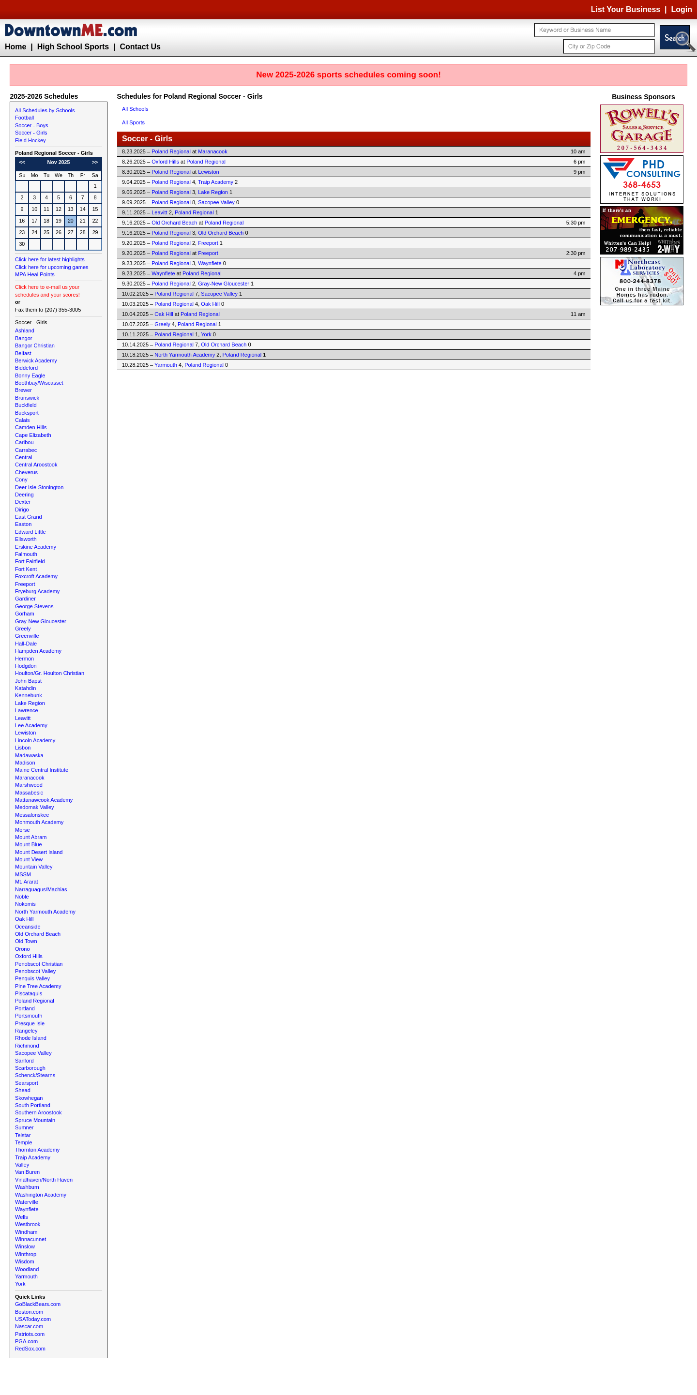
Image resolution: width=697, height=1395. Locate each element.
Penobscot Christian (38, 964)
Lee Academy (31, 725)
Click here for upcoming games (52, 267)
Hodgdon (26, 666)
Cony (21, 479)
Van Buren (27, 1172)
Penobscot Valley (35, 971)
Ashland (24, 330)
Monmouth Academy (39, 822)
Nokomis (25, 904)
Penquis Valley (32, 978)
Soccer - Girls (31, 132)
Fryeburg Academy (37, 591)
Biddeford (26, 368)
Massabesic (29, 792)
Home (15, 47)
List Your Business (625, 9)
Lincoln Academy (35, 740)
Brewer (23, 390)
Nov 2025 (58, 162)
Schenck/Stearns (35, 1075)
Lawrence (26, 710)
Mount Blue (28, 844)
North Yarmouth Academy (45, 912)
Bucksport (27, 413)
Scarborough (30, 1068)
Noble (22, 897)
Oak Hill (24, 919)
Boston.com (29, 1312)
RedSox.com (30, 1348)
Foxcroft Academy (36, 576)
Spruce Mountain (35, 1120)
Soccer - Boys (31, 125)
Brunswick (27, 398)
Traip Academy (32, 1157)
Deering (24, 494)
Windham (26, 1232)
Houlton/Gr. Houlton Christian (49, 673)
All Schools (135, 109)
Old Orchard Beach (38, 934)
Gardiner (25, 598)
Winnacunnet (30, 1239)
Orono (22, 949)
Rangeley (26, 1031)
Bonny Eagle (30, 375)
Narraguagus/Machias (41, 889)
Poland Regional (34, 1001)
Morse (22, 830)
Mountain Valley (33, 867)
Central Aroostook (36, 464)
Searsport (26, 1083)
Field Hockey (30, 140)
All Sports (133, 122)
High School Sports (73, 47)
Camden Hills (30, 427)
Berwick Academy (36, 360)
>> (95, 162)
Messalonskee (32, 815)
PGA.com (26, 1341)
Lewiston (25, 732)
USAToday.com (33, 1319)
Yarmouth (26, 1276)
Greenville (27, 636)
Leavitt (22, 718)
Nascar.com (29, 1326)
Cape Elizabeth (33, 435)
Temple (23, 1142)
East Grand (28, 517)
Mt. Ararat (26, 882)
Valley (22, 1165)
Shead (22, 1090)
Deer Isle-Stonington (39, 487)
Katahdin (25, 688)
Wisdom (24, 1261)
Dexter (22, 502)
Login (681, 9)
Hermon (24, 658)
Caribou (24, 442)
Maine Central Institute (41, 770)
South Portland (32, 1105)
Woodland (27, 1269)
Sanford (24, 1061)
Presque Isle (30, 1023)
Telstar (22, 1135)
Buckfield (26, 405)
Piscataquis (28, 993)
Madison (25, 762)
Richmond (27, 1046)
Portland (25, 1008)
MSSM (23, 874)
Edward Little (30, 532)
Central (23, 457)
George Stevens (34, 606)
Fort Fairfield (30, 561)
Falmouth (26, 554)
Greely (22, 628)
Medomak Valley (34, 807)
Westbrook (27, 1224)
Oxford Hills (29, 956)
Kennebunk (28, 695)
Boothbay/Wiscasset (39, 383)
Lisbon (22, 747)
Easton (23, 524)
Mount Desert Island (38, 852)
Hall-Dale (26, 643)
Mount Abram (30, 837)
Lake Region (30, 703)
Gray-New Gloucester (40, 621)
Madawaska (29, 755)
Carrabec (26, 450)
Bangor (23, 338)
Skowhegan (29, 1098)
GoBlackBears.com (38, 1304)
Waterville (26, 1202)
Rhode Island (30, 1038)
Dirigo (22, 509)
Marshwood (29, 785)
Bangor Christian (35, 345)
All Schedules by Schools (45, 110)
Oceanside (28, 927)
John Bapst (28, 681)
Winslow (25, 1246)
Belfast (23, 353)
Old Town (26, 941)
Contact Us (140, 47)
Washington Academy (40, 1195)
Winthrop (25, 1254)
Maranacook (30, 777)
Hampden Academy (38, 651)
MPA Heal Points (35, 274)
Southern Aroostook (38, 1112)
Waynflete (27, 1209)
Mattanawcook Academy (44, 800)
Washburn (27, 1187)
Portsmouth (28, 1016)
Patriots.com (30, 1334)
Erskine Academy (35, 547)
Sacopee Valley (33, 1053)
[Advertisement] (643, 453)
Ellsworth (26, 539)
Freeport (25, 584)
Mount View (29, 859)
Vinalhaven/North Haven (44, 1180)
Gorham (24, 613)
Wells (21, 1217)
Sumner (24, 1127)
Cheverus (26, 472)
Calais (22, 420)
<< (22, 162)
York (20, 1284)
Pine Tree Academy (38, 986)
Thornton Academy (37, 1150)
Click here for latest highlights (50, 259)
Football (24, 117)
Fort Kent (26, 569)
